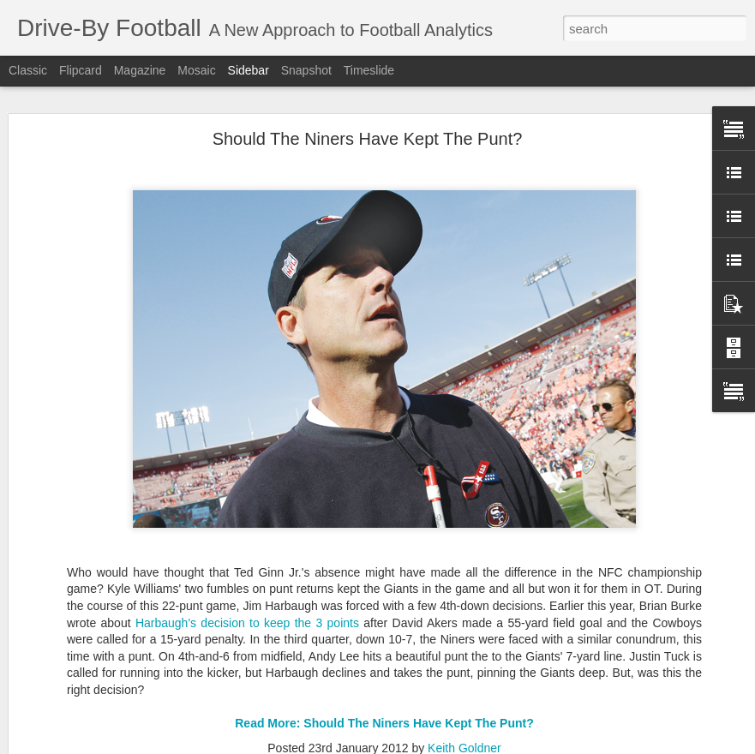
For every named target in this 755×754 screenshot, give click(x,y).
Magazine (140, 70)
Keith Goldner (464, 720)
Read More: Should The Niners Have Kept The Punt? (384, 696)
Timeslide (369, 70)
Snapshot (306, 70)
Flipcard (80, 70)
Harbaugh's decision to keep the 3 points (247, 595)
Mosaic (196, 70)
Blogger (462, 744)
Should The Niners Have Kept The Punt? (368, 112)
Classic (28, 70)
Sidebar (248, 70)
